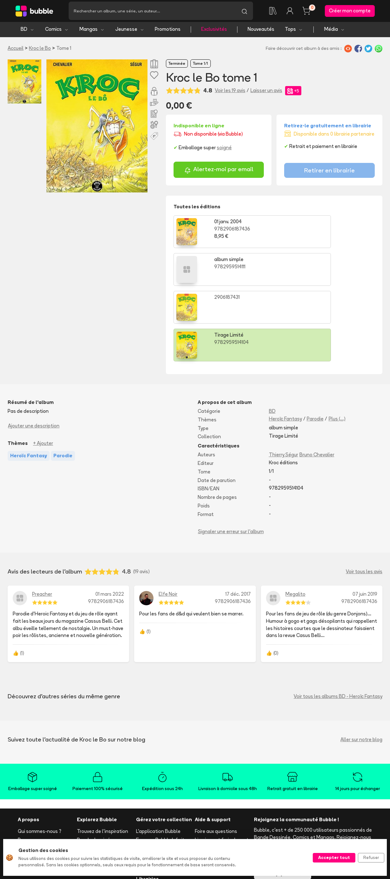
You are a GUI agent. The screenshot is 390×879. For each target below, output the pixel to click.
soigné (224, 149)
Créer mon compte (350, 12)
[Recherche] (152, 11)
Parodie (315, 345)
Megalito (295, 520)
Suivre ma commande (218, 774)
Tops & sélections (97, 809)
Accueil (16, 50)
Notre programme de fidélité (159, 778)
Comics (57, 31)
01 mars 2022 (109, 520)
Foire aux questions (216, 758)
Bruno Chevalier (316, 381)
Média (334, 31)
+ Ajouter (43, 369)
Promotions (168, 31)
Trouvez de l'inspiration (102, 758)
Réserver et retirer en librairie (218, 795)
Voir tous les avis (364, 498)
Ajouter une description (33, 352)
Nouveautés (261, 31)
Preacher (42, 520)
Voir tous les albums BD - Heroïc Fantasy (338, 622)
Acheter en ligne (213, 783)
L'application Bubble (158, 758)
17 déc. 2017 (238, 520)
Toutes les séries (96, 817)
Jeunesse (129, 31)
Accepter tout (334, 857)
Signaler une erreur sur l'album (231, 457)
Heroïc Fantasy (285, 345)
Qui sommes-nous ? (39, 758)
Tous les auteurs (95, 825)
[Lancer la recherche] (244, 12)
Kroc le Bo (40, 50)
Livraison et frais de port (222, 766)
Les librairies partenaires (163, 832)
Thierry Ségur (283, 381)
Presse (25, 766)
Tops (294, 31)
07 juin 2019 (364, 520)
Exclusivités (214, 31)
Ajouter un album (154, 790)
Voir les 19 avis (230, 92)
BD (27, 31)
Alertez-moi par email (218, 172)
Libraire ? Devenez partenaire (156, 820)
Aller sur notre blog (361, 665)
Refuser (371, 857)
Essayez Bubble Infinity (161, 766)
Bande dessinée (95, 766)
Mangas (92, 31)
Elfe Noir (168, 520)
